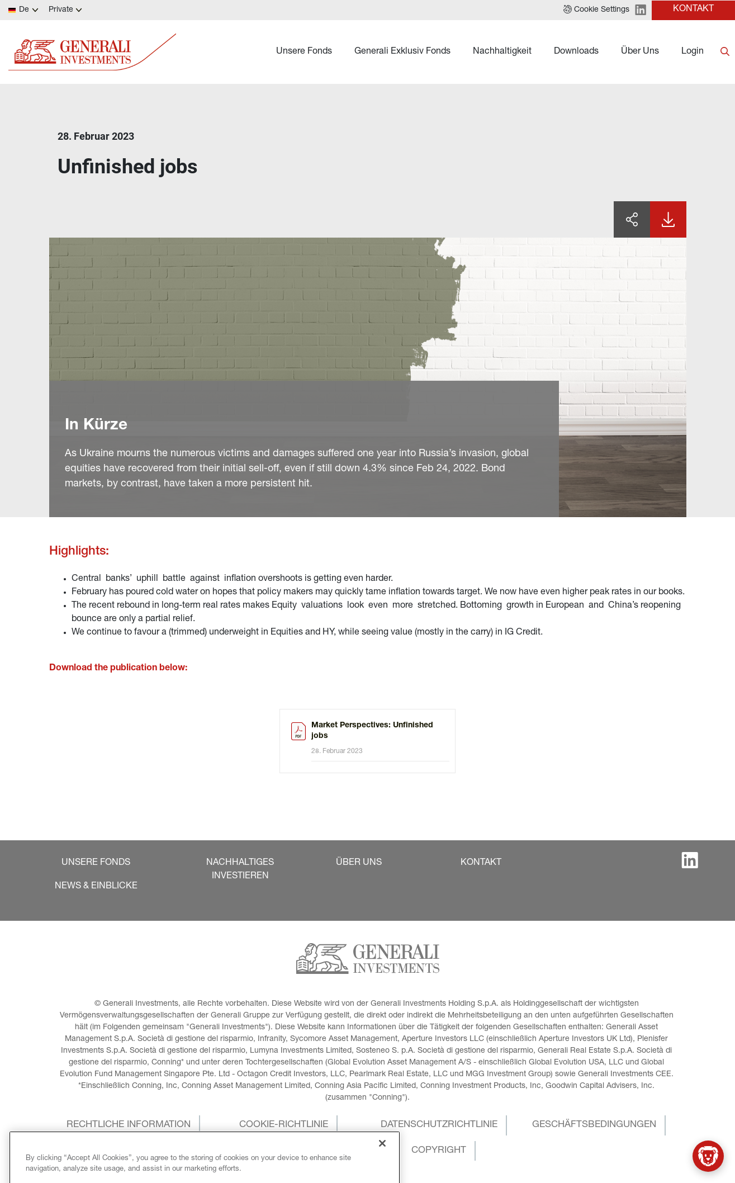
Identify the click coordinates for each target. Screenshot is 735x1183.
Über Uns (640, 52)
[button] (596, 10)
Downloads (576, 52)
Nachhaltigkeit (502, 52)
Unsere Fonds (304, 52)
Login (692, 52)
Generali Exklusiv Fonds (402, 52)
